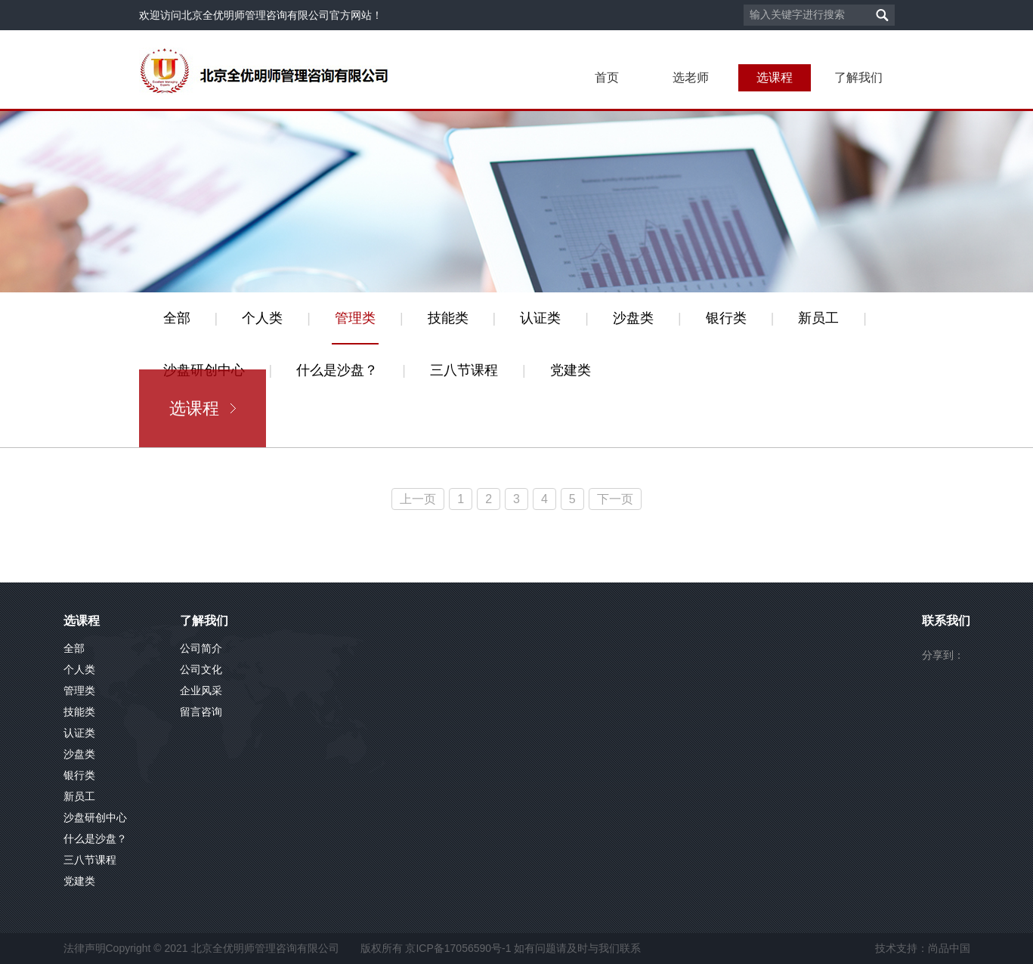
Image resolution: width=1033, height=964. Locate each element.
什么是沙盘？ (337, 370)
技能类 (448, 318)
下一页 (615, 499)
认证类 (540, 318)
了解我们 (858, 77)
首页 (607, 77)
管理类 (355, 318)
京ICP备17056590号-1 (458, 948)
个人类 (262, 318)
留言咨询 (201, 712)
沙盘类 (633, 318)
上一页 (418, 499)
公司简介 (201, 648)
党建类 (570, 370)
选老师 (691, 77)
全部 (176, 318)
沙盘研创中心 (95, 817)
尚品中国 (949, 948)
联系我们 (946, 620)
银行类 (726, 318)
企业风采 (201, 690)
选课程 (774, 77)
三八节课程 (464, 370)
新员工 (818, 318)
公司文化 (201, 669)
